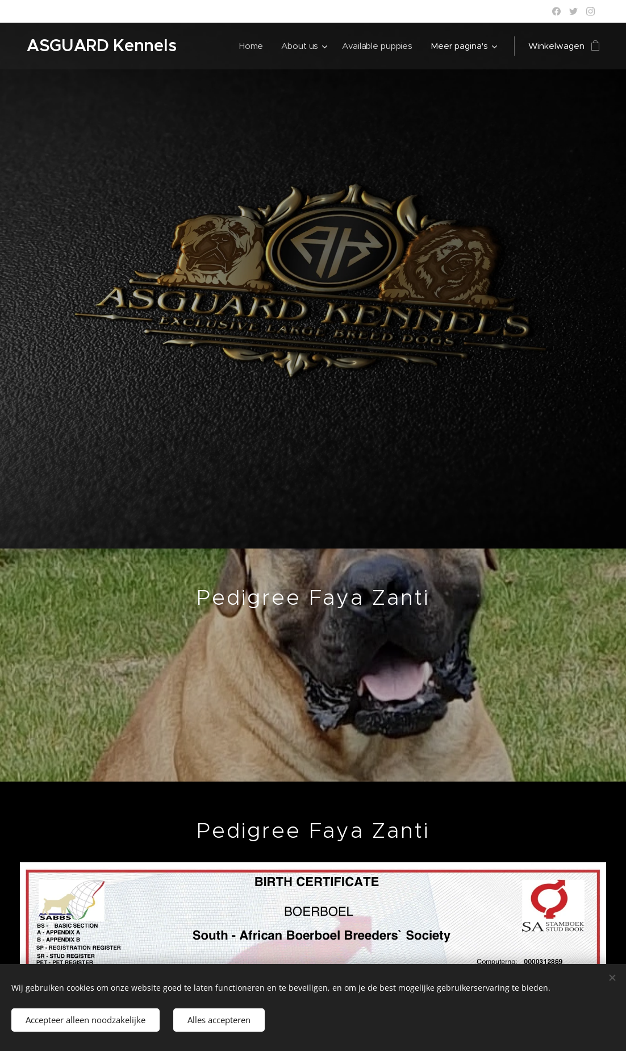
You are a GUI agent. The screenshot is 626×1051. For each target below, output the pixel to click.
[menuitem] (252, 46)
